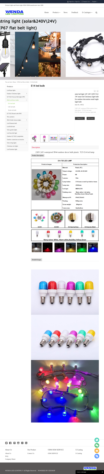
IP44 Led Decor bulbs (23, 82)
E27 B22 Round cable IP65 (14, 113)
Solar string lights (12, 143)
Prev (33, 138)
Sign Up (77, 1)
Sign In (71, 1)
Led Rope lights (11, 90)
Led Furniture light (12, 149)
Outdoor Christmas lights (14, 93)
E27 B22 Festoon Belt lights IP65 (16, 97)
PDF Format (90, 118)
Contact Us (80, 118)
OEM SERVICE (53, 453)
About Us (8, 453)
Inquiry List (86, 1)
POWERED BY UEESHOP (46, 470)
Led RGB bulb (11, 126)
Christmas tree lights (12, 146)
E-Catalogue (86, 12)
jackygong (96, 450)
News (66, 12)
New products (10, 117)
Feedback (75, 12)
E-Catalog (79, 453)
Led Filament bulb (12, 123)
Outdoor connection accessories (15, 139)
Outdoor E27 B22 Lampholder (15, 136)
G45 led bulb (11, 107)
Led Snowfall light (12, 133)
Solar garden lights (12, 130)
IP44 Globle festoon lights (14, 120)
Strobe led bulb (12, 110)
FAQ (6, 456)
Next (71, 138)
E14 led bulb (34, 82)
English (94, 1)
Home (47, 12)
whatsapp (96, 440)
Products (56, 12)
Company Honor (10, 459)
